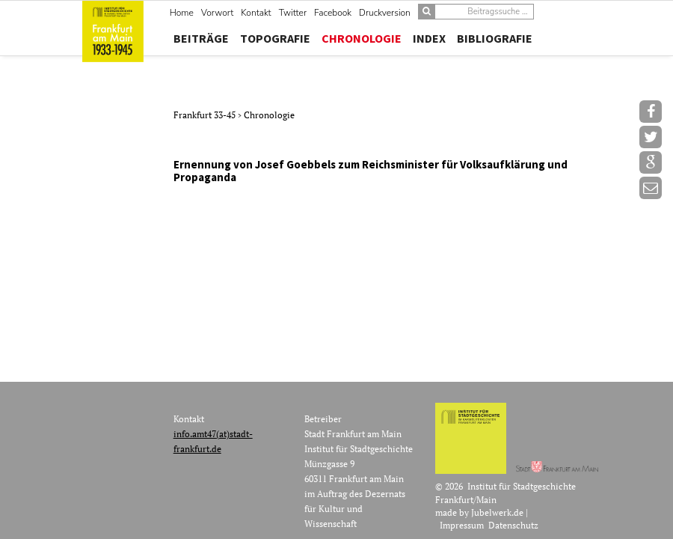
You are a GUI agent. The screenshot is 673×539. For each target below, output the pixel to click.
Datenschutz (513, 525)
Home (182, 13)
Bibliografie (494, 38)
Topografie (275, 38)
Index (429, 38)
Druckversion (385, 13)
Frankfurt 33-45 (205, 115)
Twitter (293, 13)
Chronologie (362, 38)
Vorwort (217, 13)
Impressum (462, 525)
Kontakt (256, 13)
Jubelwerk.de (497, 512)
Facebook (332, 13)
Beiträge (201, 38)
